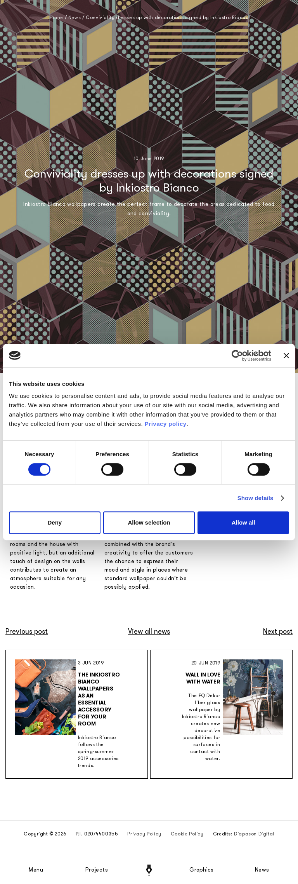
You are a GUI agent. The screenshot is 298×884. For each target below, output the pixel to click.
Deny (54, 522)
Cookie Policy (187, 834)
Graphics (201, 870)
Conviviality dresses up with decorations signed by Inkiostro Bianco (167, 17)
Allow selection (149, 522)
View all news (149, 631)
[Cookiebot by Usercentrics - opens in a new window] (237, 355)
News (262, 870)
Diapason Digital (254, 834)
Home (56, 17)
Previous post (26, 631)
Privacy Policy (144, 834)
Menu (36, 870)
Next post (278, 631)
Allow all (243, 522)
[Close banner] (286, 355)
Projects (96, 870)
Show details (255, 498)
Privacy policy (166, 423)
